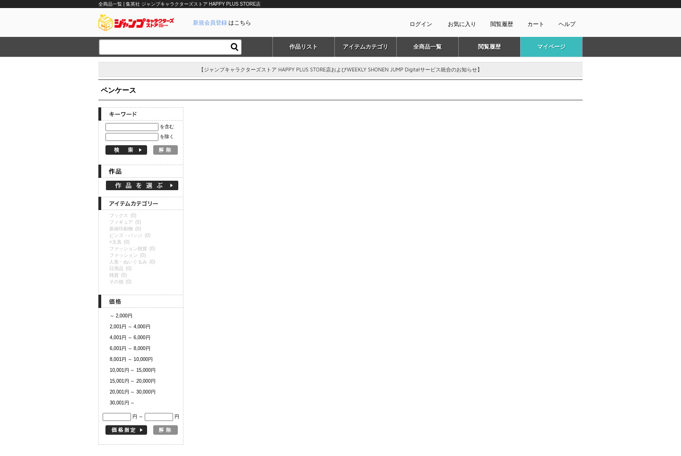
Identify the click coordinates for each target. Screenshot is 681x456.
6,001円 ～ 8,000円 (130, 348)
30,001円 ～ (122, 402)
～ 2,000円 (121, 315)
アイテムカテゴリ (365, 47)
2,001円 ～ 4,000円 (130, 326)
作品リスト (303, 47)
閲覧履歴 (501, 24)
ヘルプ (567, 24)
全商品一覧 (427, 47)
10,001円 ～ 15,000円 (133, 370)
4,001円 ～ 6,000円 (130, 337)
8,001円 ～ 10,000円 (131, 359)
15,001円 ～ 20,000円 (133, 381)
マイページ (551, 47)
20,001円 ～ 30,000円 (133, 392)
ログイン (421, 24)
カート (535, 24)
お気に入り (462, 24)
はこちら (222, 22)
